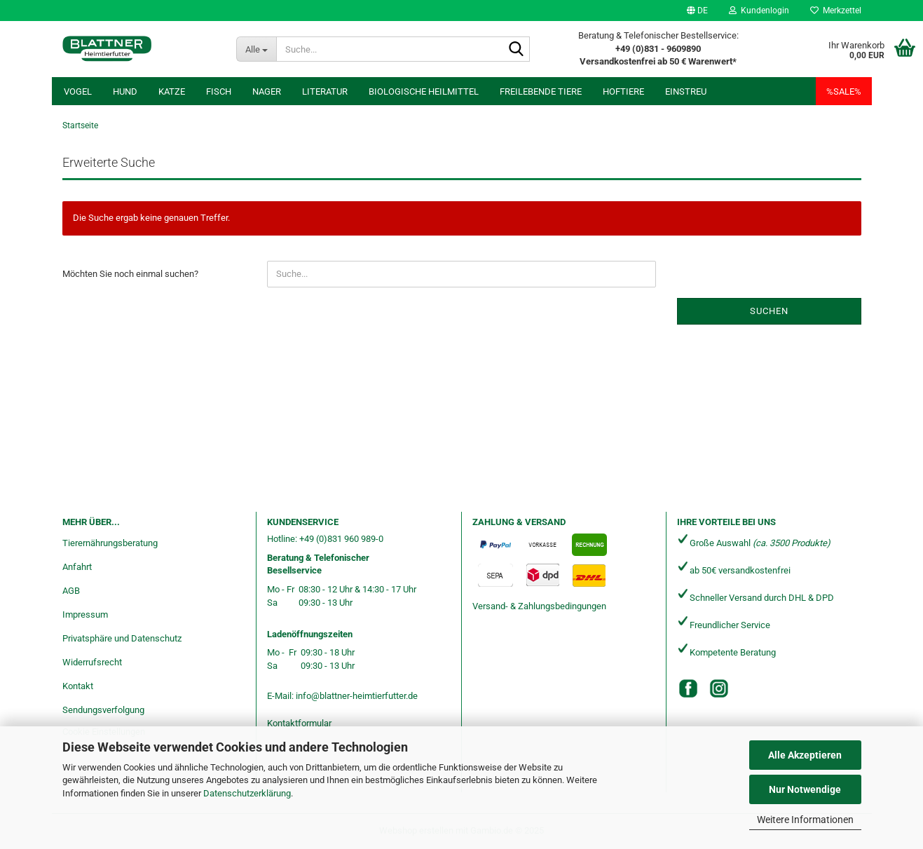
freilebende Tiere (541, 91)
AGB (71, 590)
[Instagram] (719, 688)
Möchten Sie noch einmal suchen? (130, 274)
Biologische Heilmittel (424, 91)
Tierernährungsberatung (110, 543)
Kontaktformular (299, 723)
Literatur (325, 91)
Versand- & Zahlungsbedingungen (539, 606)
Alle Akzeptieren (805, 755)
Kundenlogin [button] (759, 10)
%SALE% (843, 91)
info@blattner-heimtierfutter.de (357, 696)
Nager (266, 91)
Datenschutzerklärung (247, 793)
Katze (171, 91)
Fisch (218, 91)
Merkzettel (835, 10)
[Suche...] (256, 49)
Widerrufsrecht (92, 662)
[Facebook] (688, 688)
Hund (125, 91)
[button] (697, 10)
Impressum (85, 614)
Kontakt (77, 686)
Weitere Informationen (805, 819)
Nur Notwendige (805, 789)
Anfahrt (77, 567)
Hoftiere (623, 91)
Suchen (769, 311)
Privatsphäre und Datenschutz (122, 638)
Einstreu (685, 91)
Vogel (78, 91)
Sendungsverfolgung (103, 710)
